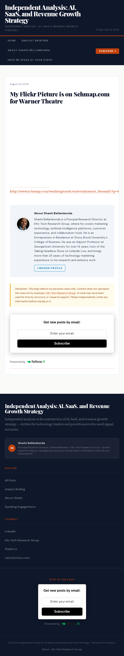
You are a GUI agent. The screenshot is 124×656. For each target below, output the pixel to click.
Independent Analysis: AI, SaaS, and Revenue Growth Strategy (43, 13)
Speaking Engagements (20, 507)
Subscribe (106, 51)
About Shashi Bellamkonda (29, 50)
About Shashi (13, 498)
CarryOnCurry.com (17, 558)
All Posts (10, 480)
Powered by (27, 361)
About (45, 649)
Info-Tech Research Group (61, 293)
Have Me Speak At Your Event (30, 60)
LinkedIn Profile (49, 268)
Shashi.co (11, 549)
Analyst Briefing (35, 40)
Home (12, 40)
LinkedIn (10, 531)
